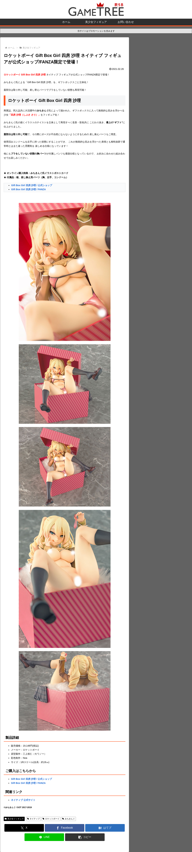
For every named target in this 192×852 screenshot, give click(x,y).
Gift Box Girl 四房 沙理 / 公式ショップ (31, 185)
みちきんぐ (68, 819)
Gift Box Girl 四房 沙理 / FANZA (28, 189)
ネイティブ (33, 819)
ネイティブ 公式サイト (23, 800)
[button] (85, 837)
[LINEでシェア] (44, 837)
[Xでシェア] (24, 828)
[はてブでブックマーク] (105, 828)
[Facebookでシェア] (64, 828)
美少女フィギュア (14, 819)
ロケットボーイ (51, 819)
